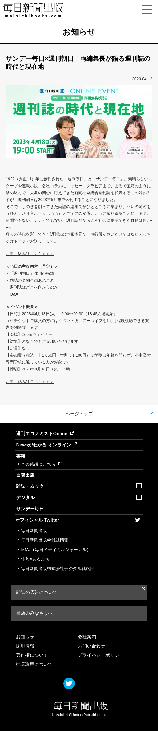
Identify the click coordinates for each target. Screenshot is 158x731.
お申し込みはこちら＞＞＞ (30, 253)
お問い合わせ (91, 645)
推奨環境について (34, 664)
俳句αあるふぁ (35, 558)
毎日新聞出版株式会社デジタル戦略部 (57, 568)
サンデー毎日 (30, 508)
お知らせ (25, 636)
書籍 (20, 456)
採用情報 (25, 645)
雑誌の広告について (37, 592)
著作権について (32, 655)
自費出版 (25, 475)
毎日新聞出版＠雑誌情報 (44, 539)
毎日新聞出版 (34, 530)
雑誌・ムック (30, 486)
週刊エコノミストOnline (45, 433)
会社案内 (87, 636)
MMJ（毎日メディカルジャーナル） (56, 549)
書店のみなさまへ (34, 613)
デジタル (25, 497)
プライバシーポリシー (101, 655)
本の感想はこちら (41, 464)
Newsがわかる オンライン (46, 444)
